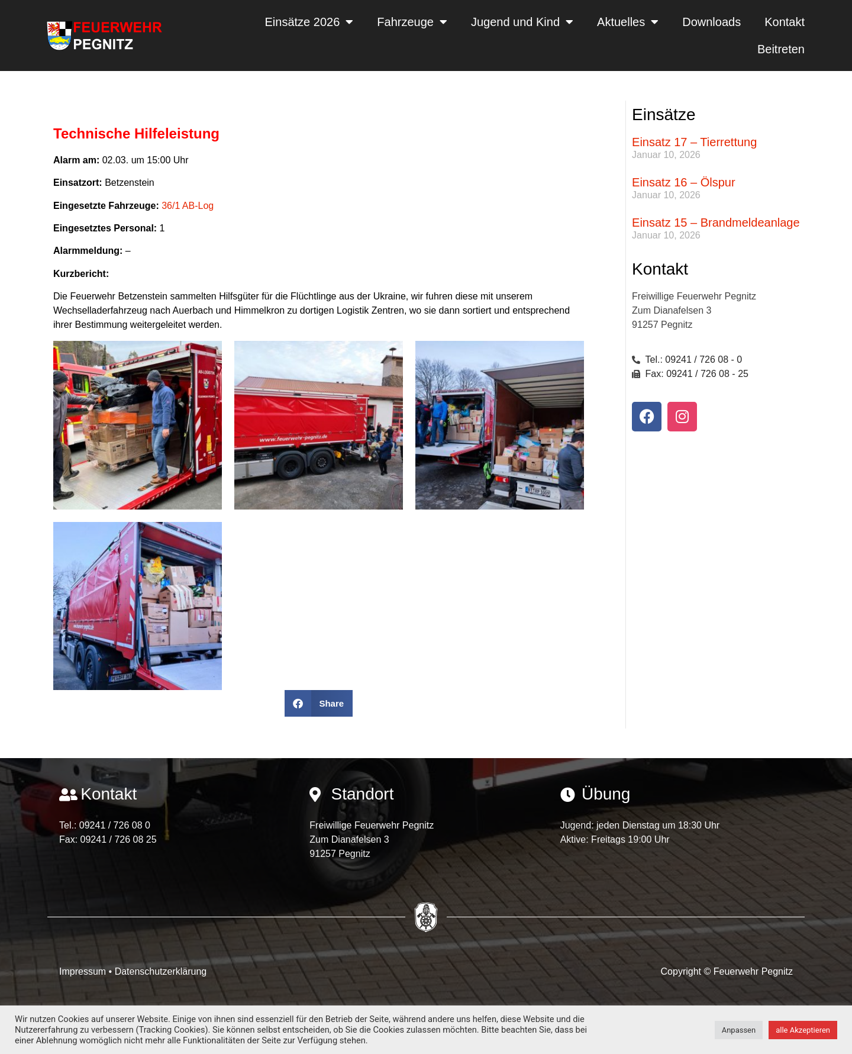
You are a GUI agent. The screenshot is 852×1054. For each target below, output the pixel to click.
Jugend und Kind (522, 22)
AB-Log (198, 206)
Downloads (711, 21)
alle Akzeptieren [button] (803, 1030)
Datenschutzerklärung (161, 971)
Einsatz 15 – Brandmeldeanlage (716, 222)
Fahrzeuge (412, 22)
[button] (319, 703)
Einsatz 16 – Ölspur (683, 182)
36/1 (171, 206)
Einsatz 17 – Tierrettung (694, 142)
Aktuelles (628, 22)
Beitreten (781, 49)
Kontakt (784, 21)
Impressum (84, 971)
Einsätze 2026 (309, 22)
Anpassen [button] (739, 1030)
